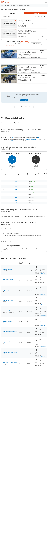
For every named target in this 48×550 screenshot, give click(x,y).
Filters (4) (12, 13)
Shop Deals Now (36, 43)
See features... (43, 273)
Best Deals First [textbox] (41, 16)
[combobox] (42, 16)
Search (3, 123)
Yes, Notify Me (24, 100)
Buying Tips (17, 123)
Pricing (9, 123)
